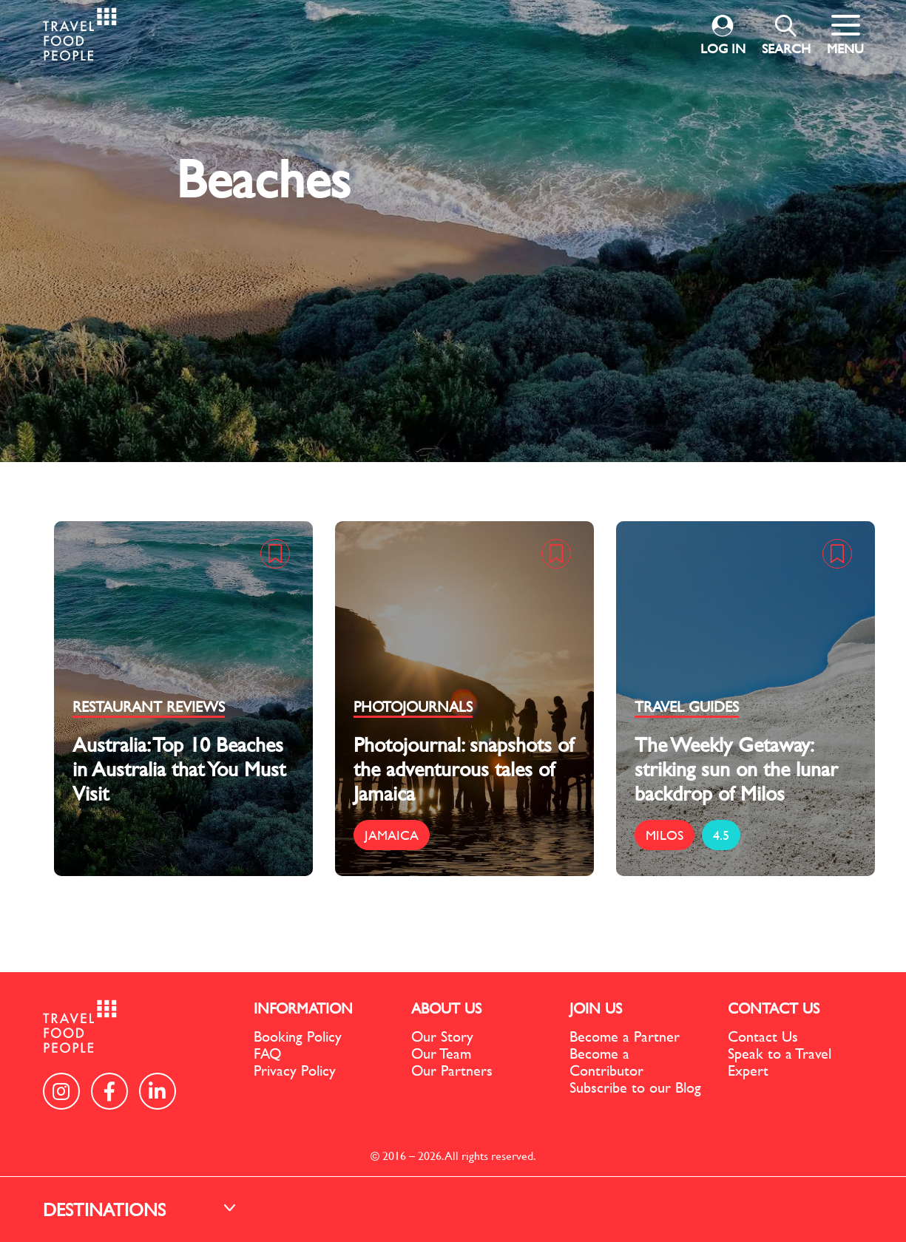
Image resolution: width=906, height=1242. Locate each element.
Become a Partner (624, 1036)
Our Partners (452, 1070)
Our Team (441, 1053)
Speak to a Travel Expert (779, 1061)
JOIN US (595, 1008)
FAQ (267, 1053)
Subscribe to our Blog (635, 1087)
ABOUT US (446, 1008)
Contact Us (763, 1036)
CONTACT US (773, 1008)
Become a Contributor (606, 1061)
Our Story (442, 1036)
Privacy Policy (295, 1070)
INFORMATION (303, 1008)
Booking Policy (298, 1036)
